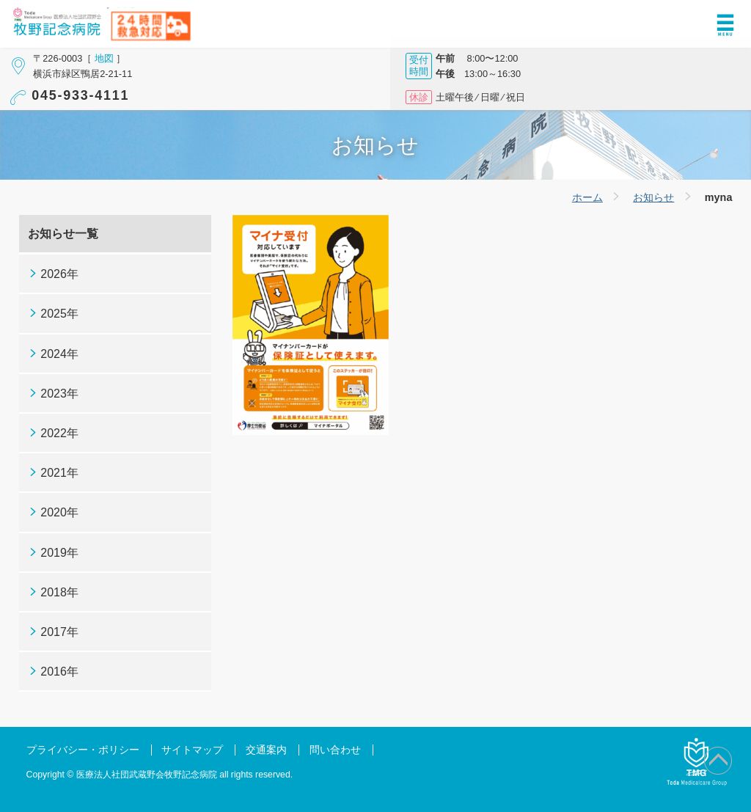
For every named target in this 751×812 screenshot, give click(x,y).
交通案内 (266, 750)
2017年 (59, 632)
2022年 (59, 433)
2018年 (59, 592)
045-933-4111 (80, 95)
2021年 (59, 473)
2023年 (59, 393)
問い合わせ (335, 750)
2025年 (59, 313)
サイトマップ (192, 750)
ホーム (587, 197)
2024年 (59, 354)
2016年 (59, 671)
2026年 (59, 274)
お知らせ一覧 (63, 233)
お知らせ (653, 197)
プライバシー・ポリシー (82, 750)
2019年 (59, 552)
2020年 (59, 512)
